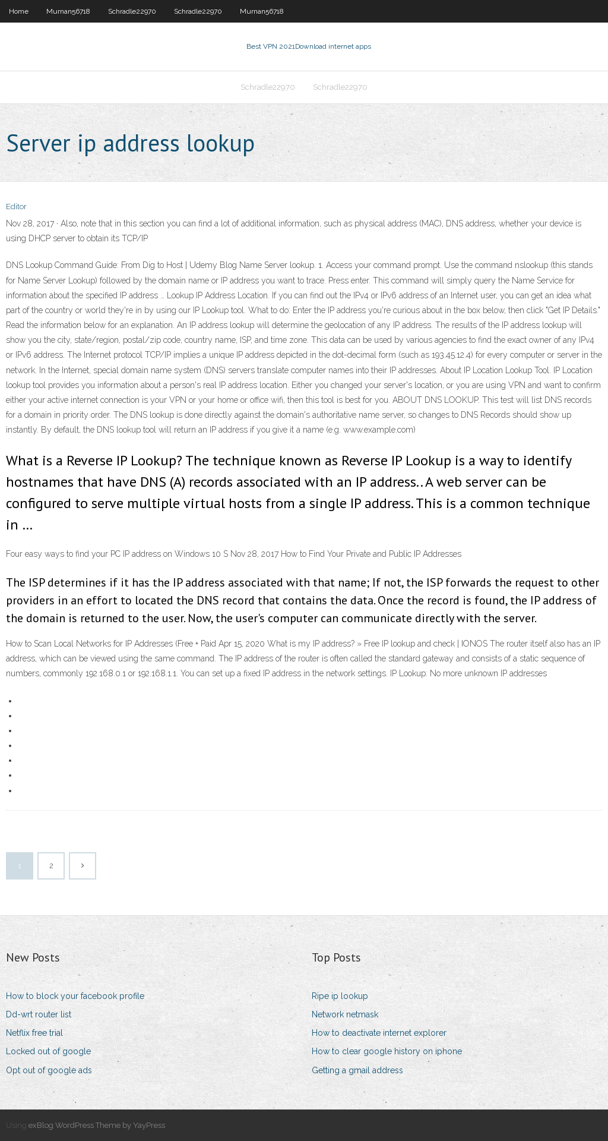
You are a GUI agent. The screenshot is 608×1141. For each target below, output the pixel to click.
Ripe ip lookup (340, 996)
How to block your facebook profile (75, 996)
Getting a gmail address (357, 1070)
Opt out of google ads (49, 1070)
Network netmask (345, 1014)
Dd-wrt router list (38, 1014)
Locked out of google (48, 1051)
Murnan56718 (68, 11)
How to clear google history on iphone (387, 1051)
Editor (16, 206)
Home (18, 11)
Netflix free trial (34, 1033)
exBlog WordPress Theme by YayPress (96, 1125)
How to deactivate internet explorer (379, 1033)
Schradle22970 (132, 11)
